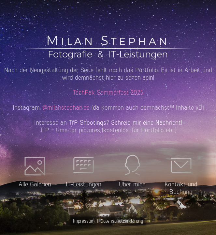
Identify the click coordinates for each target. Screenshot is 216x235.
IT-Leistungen (138, 54)
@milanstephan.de (66, 107)
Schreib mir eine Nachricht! (146, 122)
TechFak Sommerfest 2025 (108, 92)
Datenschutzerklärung (121, 221)
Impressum (83, 221)
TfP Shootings (87, 122)
